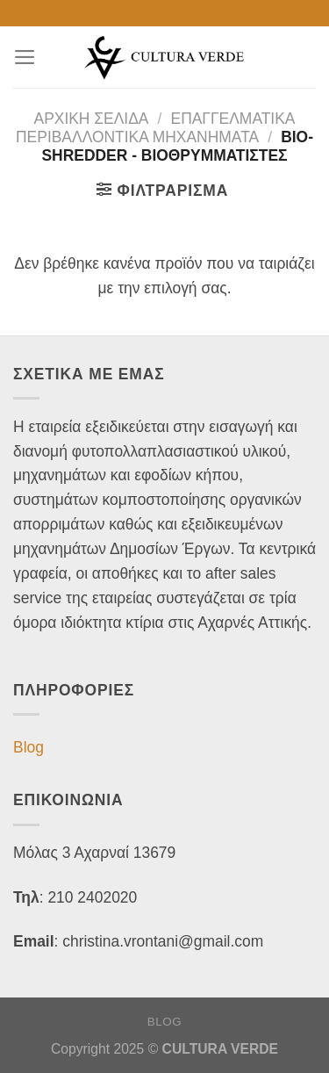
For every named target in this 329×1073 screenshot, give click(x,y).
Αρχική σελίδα (91, 118)
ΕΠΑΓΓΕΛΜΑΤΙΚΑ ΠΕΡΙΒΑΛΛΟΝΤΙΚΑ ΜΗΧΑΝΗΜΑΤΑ (155, 128)
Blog (28, 747)
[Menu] (25, 57)
